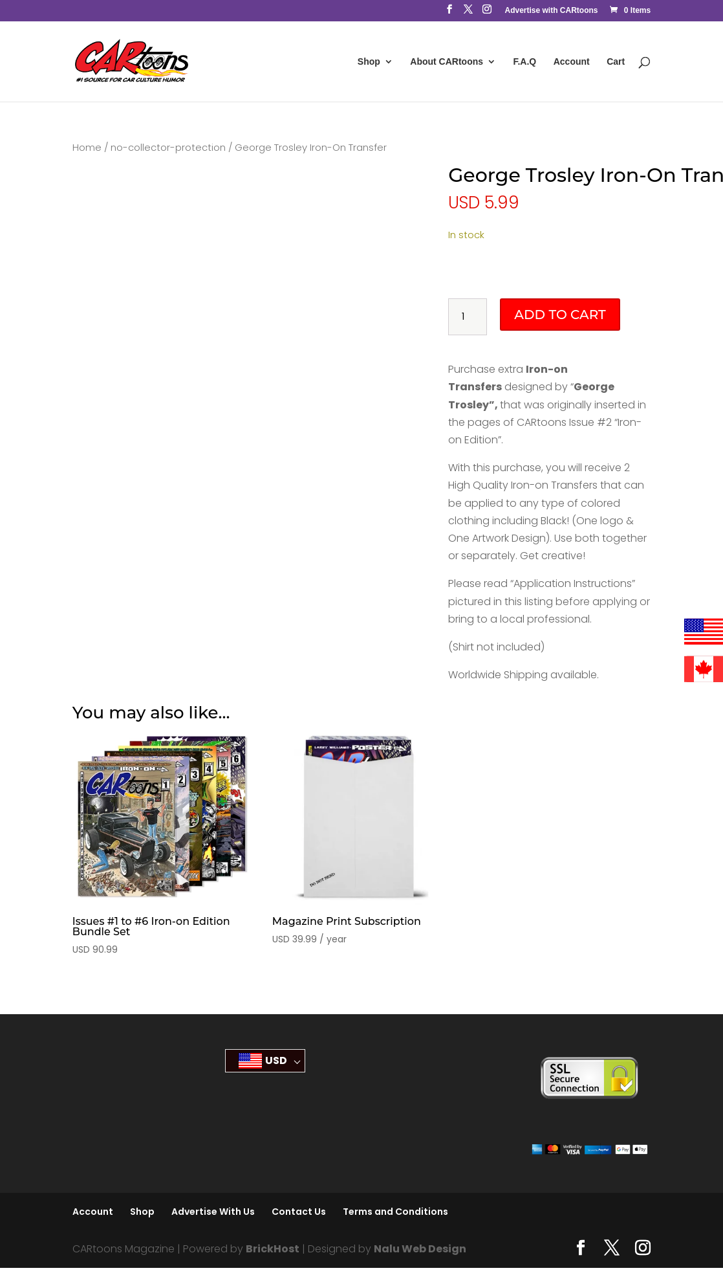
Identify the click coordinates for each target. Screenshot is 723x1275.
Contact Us (299, 1211)
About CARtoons (446, 62)
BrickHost (272, 1248)
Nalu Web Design (420, 1248)
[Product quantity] (467, 317)
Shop (369, 62)
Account (572, 62)
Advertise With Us (213, 1211)
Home (87, 147)
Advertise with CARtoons (551, 10)
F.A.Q (524, 62)
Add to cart (559, 314)
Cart (616, 62)
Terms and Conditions (395, 1211)
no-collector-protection (168, 147)
